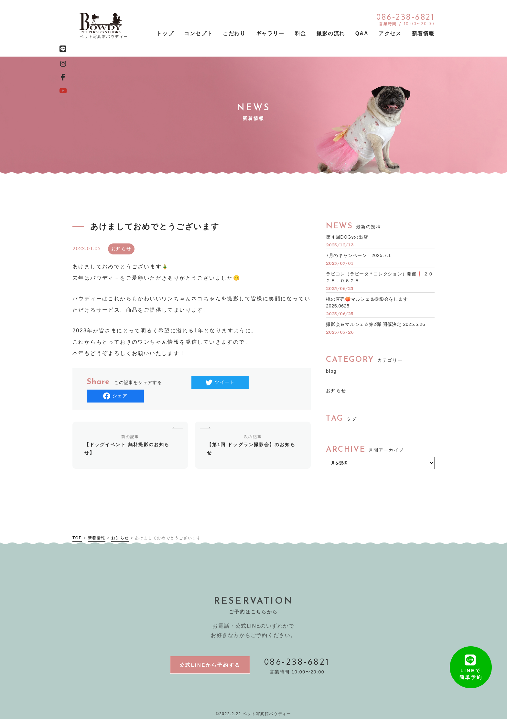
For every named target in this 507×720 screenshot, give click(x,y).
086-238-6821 (297, 661)
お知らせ (336, 390)
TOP (77, 538)
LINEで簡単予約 (470, 669)
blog (331, 371)
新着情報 (96, 538)
